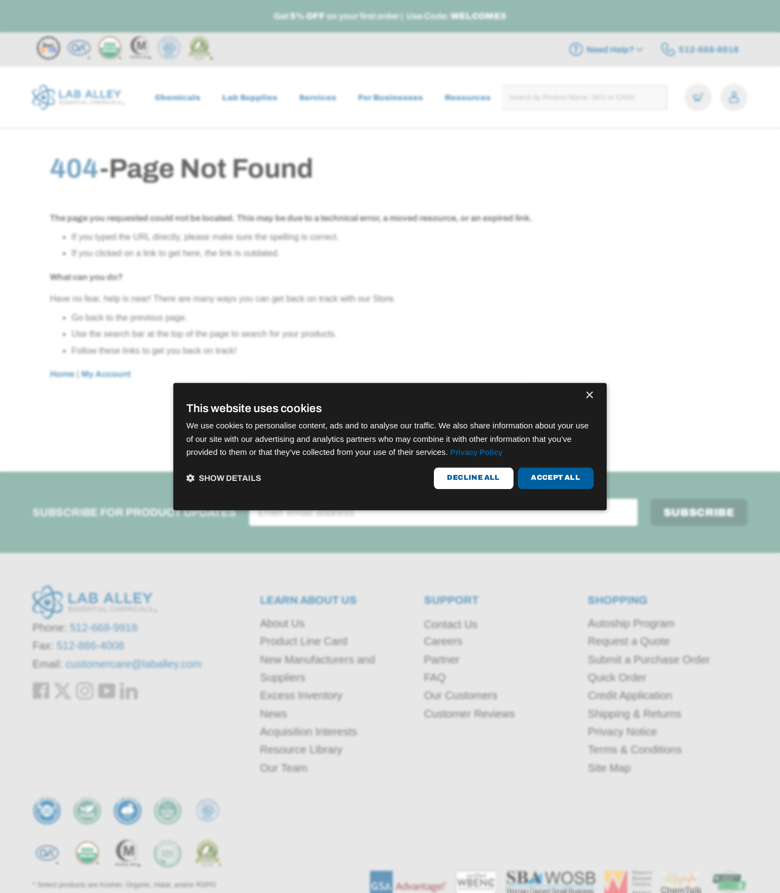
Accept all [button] (555, 478)
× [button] (589, 396)
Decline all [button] (473, 478)
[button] (223, 478)
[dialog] (390, 446)
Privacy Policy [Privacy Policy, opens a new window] (477, 452)
